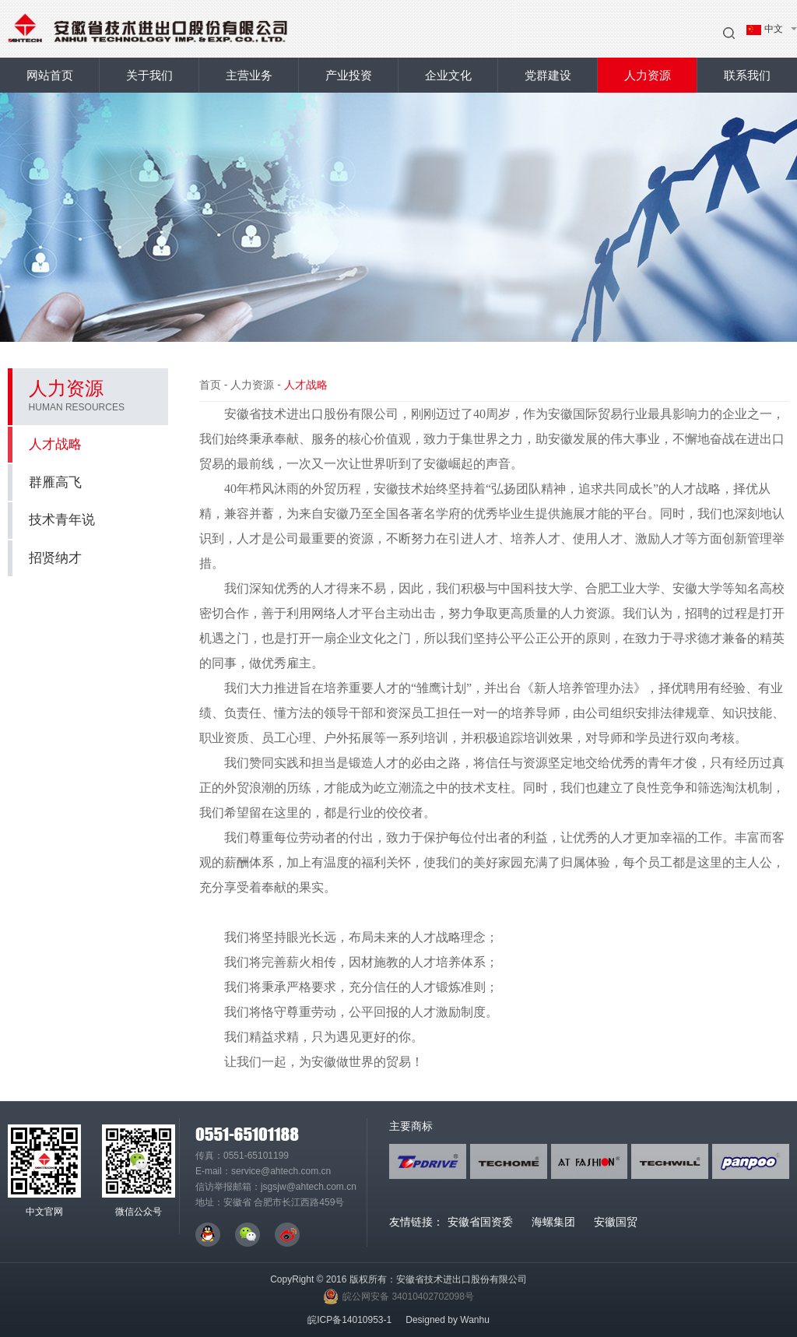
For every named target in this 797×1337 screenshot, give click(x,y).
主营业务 (249, 75)
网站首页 (49, 75)
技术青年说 (62, 519)
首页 (210, 384)
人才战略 (91, 444)
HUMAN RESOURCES (77, 407)
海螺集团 (553, 1222)
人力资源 (647, 75)
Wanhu (475, 1319)
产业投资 (348, 75)
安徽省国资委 (480, 1222)
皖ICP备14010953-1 (349, 1319)
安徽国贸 (615, 1222)
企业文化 (448, 75)
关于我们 (149, 75)
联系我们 (747, 75)
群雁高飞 (55, 482)
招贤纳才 (55, 558)
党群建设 (548, 75)
